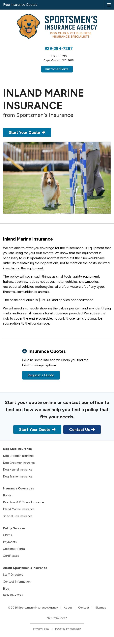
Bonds (7, 495)
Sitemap (100, 607)
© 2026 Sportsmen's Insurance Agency (33, 607)
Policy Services (14, 528)
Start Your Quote (27, 132)
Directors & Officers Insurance (23, 502)
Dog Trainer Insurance (18, 476)
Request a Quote (41, 375)
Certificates (11, 556)
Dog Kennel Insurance (18, 469)
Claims (7, 535)
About (68, 607)
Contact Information (17, 581)
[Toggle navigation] (109, 4)
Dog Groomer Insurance (19, 463)
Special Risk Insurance (18, 516)
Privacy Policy (41, 628)
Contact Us (82, 429)
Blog (6, 588)
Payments (10, 542)
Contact (83, 607)
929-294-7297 (58, 48)
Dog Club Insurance (17, 449)
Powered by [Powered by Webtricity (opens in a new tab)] (68, 628)
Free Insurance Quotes (20, 5)
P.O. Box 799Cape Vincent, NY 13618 (58, 58)
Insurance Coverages (18, 488)
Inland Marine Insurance (19, 509)
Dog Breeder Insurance (18, 456)
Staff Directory (13, 574)
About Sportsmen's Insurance (25, 568)
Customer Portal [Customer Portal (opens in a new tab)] (57, 69)
